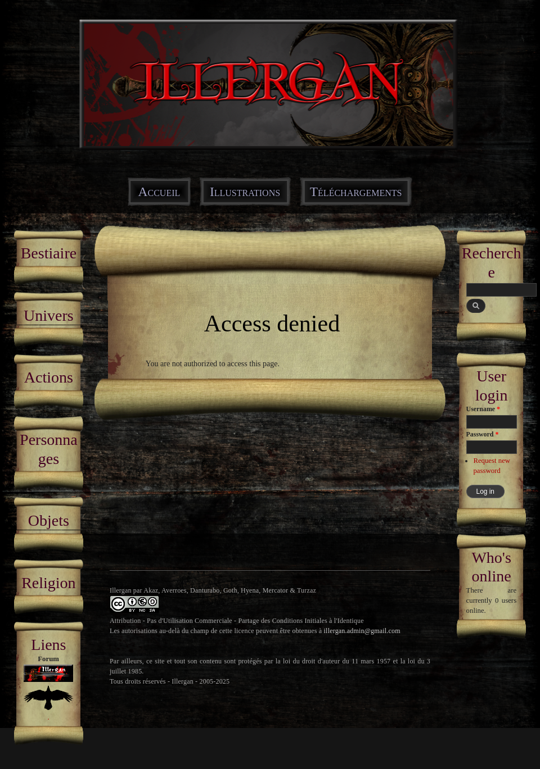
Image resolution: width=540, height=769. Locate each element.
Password (482, 434)
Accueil (159, 191)
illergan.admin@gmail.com (362, 631)
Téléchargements (356, 191)
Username (483, 409)
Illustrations (245, 191)
